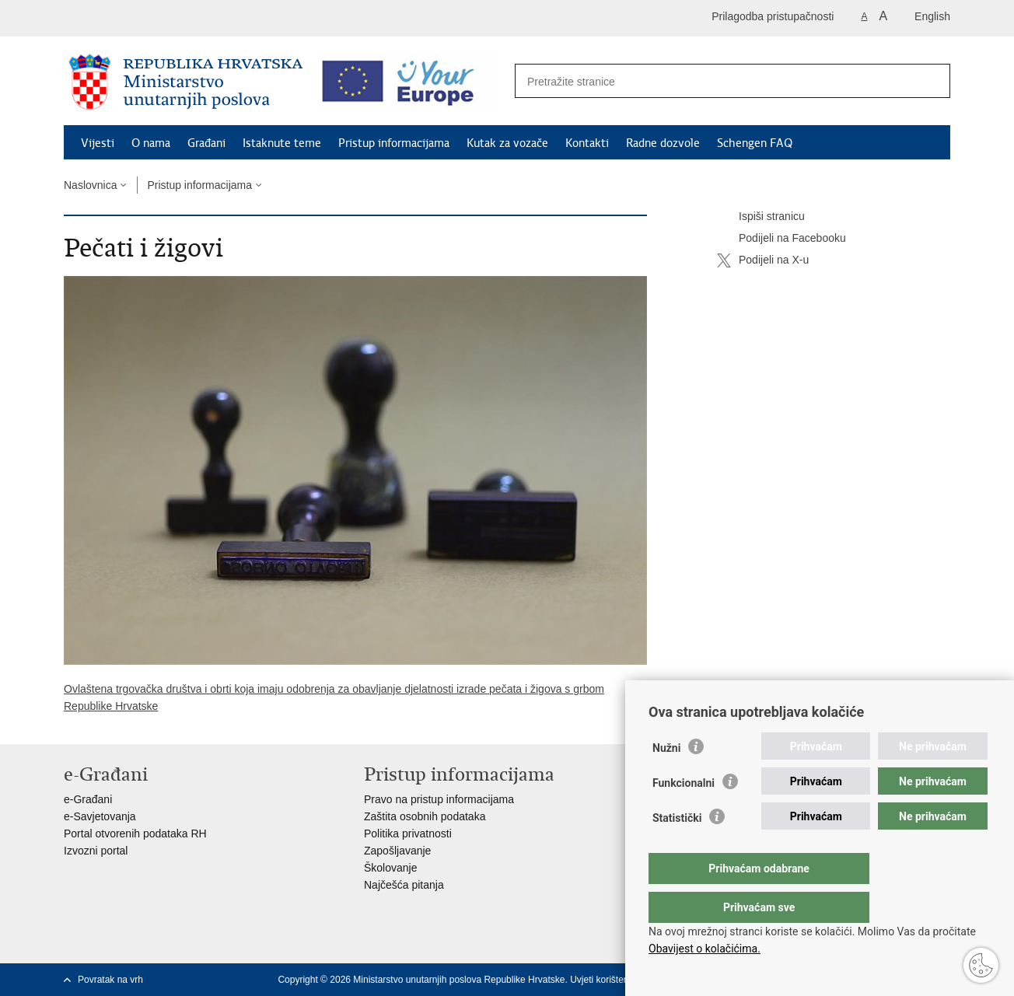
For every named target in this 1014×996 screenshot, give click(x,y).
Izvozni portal (96, 850)
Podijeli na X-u (763, 260)
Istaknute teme (282, 143)
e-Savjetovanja (100, 816)
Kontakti (587, 143)
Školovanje (391, 867)
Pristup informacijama (393, 143)
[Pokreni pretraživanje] (930, 81)
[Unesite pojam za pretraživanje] (715, 81)
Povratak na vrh (110, 979)
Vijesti (97, 143)
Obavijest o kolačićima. (704, 948)
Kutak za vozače (507, 143)
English (932, 16)
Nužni (666, 779)
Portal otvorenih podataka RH (135, 833)
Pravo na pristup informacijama (439, 799)
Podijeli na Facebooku (781, 239)
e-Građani (88, 799)
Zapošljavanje (397, 850)
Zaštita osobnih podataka (424, 816)
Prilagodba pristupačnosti (773, 16)
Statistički (676, 849)
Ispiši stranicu (761, 217)
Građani (206, 143)
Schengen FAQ (754, 143)
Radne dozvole (663, 143)
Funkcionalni (683, 814)
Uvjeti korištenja (603, 979)
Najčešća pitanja (404, 885)
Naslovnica (90, 185)
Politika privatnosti (408, 833)
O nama (150, 143)
